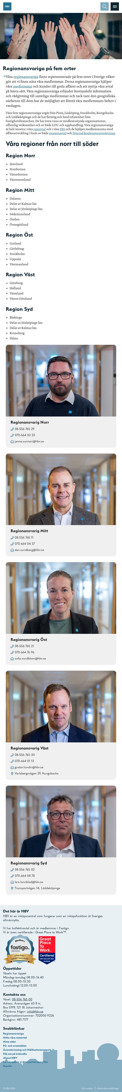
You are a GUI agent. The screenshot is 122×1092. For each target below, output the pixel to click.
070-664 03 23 (25, 435)
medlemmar (22, 86)
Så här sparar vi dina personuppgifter (25, 1062)
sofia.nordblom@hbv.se (30, 658)
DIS (62, 129)
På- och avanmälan (14, 1045)
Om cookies (87, 1089)
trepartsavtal (57, 133)
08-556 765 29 (24, 429)
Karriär (7, 1066)
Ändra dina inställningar (108, 1089)
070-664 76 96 (24, 652)
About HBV (10, 1058)
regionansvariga (26, 76)
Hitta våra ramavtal (15, 1037)
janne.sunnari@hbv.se (29, 441)
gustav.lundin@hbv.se (29, 767)
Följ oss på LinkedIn (15, 1054)
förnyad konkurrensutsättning (94, 133)
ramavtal (39, 129)
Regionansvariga (13, 1033)
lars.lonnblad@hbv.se (29, 882)
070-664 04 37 (25, 544)
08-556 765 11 (24, 537)
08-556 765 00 (22, 999)
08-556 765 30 (25, 755)
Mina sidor (9, 1041)
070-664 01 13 (24, 761)
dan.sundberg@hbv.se (29, 550)
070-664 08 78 (25, 876)
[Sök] (104, 6)
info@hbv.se (35, 1011)
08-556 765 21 (24, 646)
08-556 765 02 (25, 869)
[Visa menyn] (115, 6)
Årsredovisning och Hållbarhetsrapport (27, 1050)
